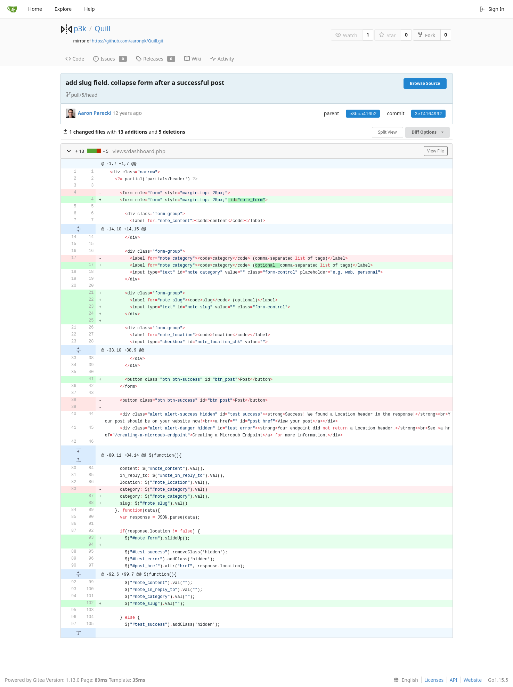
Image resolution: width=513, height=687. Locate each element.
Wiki (192, 58)
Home (35, 9)
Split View (387, 132)
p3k (80, 28)
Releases (155, 58)
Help (89, 9)
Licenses (434, 680)
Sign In (491, 9)
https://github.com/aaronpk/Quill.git (127, 41)
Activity (222, 58)
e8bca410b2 (362, 114)
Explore (63, 9)
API (453, 680)
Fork (426, 35)
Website (473, 680)
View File (435, 151)
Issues (110, 58)
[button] (69, 151)
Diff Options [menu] (427, 132)
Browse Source (425, 83)
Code (74, 58)
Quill (103, 28)
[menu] (404, 680)
